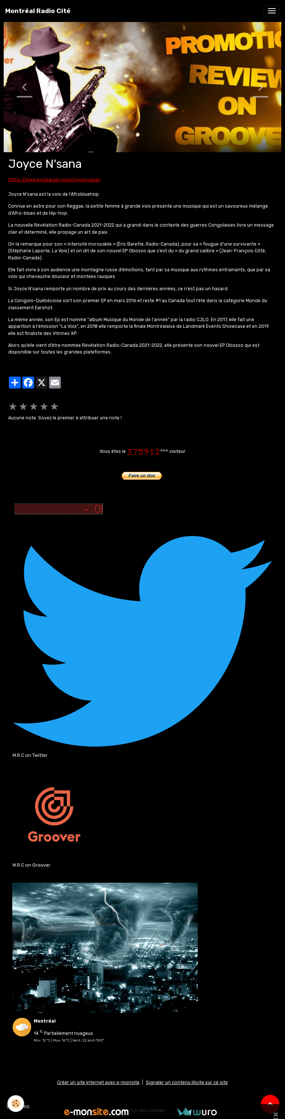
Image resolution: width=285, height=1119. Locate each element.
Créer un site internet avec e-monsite (98, 1082)
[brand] (38, 11)
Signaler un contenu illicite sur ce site (187, 1082)
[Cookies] (15, 1103)
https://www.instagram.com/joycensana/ (54, 179)
